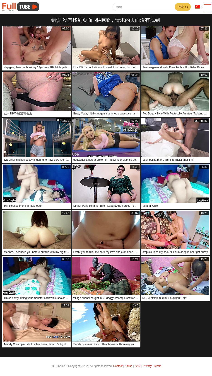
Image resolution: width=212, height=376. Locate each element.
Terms (157, 366)
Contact (118, 366)
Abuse (128, 366)
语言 (197, 7)
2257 (138, 366)
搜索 (181, 6)
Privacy (147, 366)
